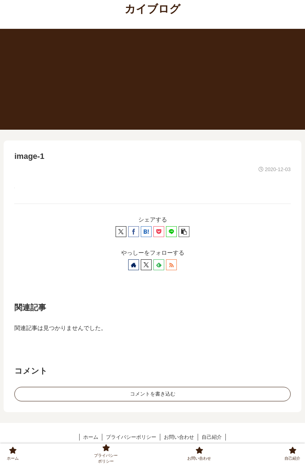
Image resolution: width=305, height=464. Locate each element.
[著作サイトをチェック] (133, 264)
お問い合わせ (179, 437)
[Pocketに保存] (158, 231)
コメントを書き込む (152, 394)
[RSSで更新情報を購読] (171, 264)
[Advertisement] (152, 79)
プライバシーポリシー (131, 437)
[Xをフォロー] (146, 264)
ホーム (90, 437)
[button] (184, 231)
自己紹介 (212, 437)
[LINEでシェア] (171, 231)
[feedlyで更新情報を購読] (158, 264)
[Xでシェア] (121, 231)
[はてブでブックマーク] (146, 231)
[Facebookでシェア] (133, 231)
